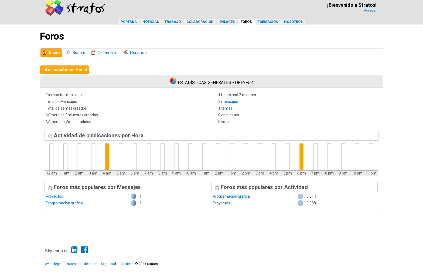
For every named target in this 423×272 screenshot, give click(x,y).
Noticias (150, 22)
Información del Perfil (64, 69)
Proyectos (54, 196)
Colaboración (200, 22)
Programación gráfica (64, 203)
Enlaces (227, 22)
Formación (268, 22)
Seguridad (108, 264)
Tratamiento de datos (81, 264)
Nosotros (293, 22)
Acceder (370, 10)
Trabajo (173, 22)
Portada (129, 22)
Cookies (126, 264)
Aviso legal (53, 264)
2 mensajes (228, 101)
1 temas (225, 108)
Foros (246, 22)
